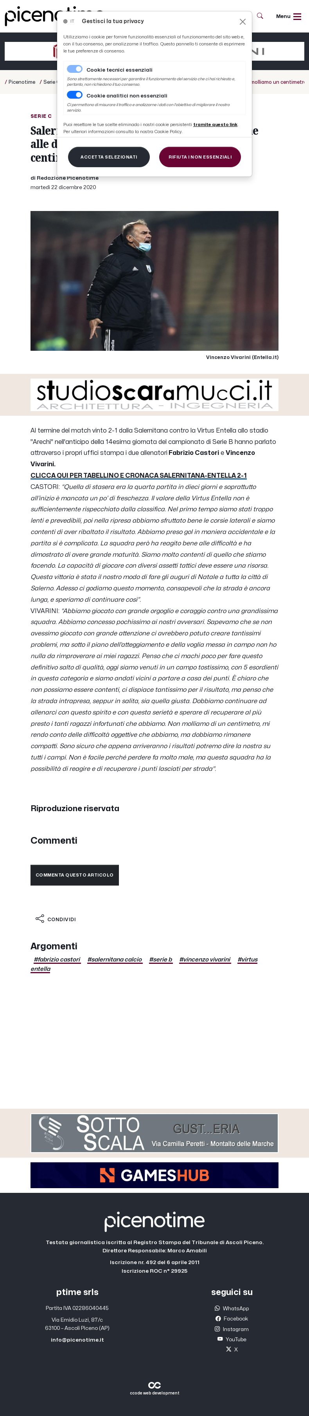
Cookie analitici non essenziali (126, 96)
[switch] (75, 95)
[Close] (243, 22)
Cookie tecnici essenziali (119, 70)
